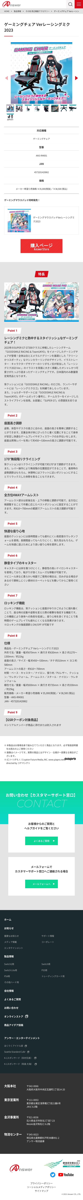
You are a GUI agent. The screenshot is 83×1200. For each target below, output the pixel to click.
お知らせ (9, 928)
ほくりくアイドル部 (13, 1045)
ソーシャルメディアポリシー (41, 1187)
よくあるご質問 (41, 840)
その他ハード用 (11, 982)
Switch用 (46, 963)
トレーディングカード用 (53, 976)
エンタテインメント (13, 947)
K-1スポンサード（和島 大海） (18, 1063)
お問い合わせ (11, 1007)
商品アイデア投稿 (13, 1025)
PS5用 (44, 970)
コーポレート (48, 941)
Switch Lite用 (10, 970)
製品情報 (9, 956)
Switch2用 (9, 963)
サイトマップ (41, 1190)
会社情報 (9, 990)
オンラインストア (13, 1016)
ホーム (7, 919)
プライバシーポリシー (41, 1183)
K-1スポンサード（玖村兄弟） (18, 1057)
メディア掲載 (10, 941)
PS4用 (7, 976)
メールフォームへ (41, 884)
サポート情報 (48, 935)
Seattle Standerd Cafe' (15, 1051)
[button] (76, 78)
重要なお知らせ (11, 935)
